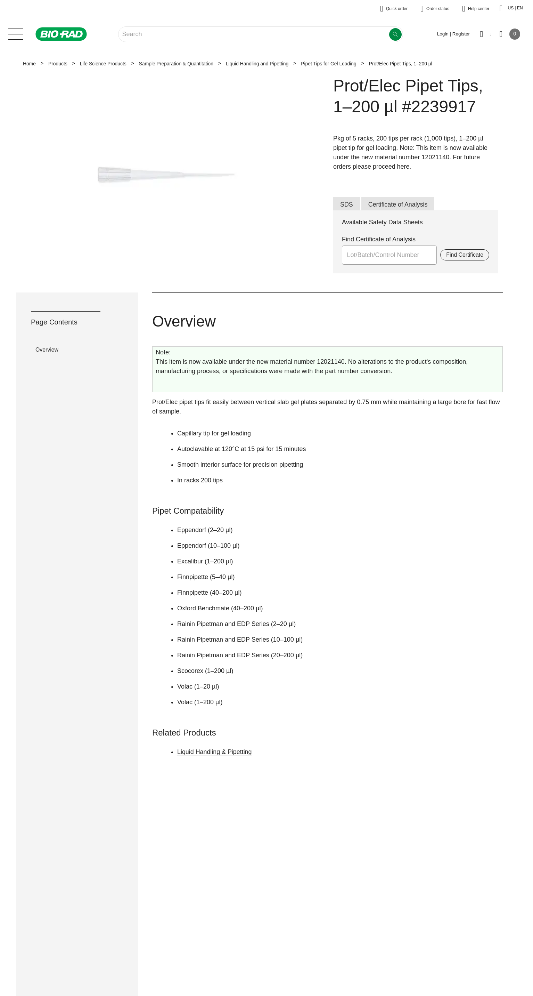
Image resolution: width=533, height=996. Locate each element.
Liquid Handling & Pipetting (214, 751)
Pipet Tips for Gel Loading (328, 63)
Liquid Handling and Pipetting (257, 63)
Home (29, 63)
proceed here (391, 166)
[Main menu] (15, 33)
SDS (346, 204)
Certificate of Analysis (398, 204)
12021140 (331, 362)
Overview (46, 350)
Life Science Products (103, 63)
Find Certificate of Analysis (379, 239)
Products (57, 63)
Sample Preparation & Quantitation (176, 63)
